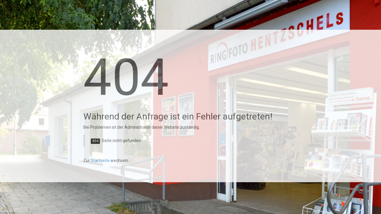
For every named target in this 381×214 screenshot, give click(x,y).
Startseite (100, 160)
